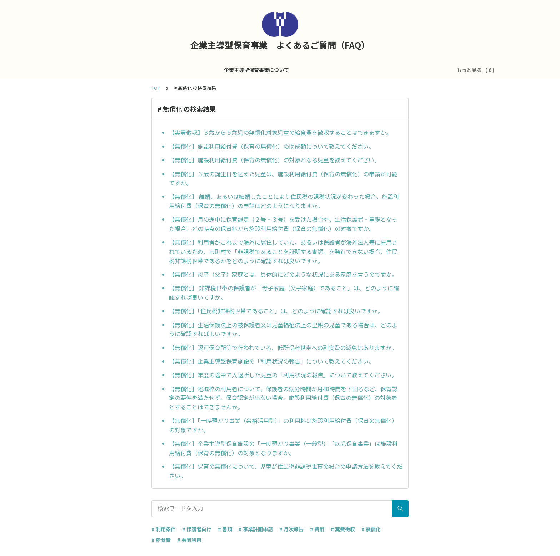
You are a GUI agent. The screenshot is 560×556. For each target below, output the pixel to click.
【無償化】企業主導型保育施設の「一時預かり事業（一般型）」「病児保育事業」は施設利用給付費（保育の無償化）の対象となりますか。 (283, 448)
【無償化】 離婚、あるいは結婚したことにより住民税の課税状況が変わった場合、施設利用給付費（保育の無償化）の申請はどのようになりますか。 (284, 201)
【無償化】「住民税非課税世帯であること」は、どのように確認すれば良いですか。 (276, 310)
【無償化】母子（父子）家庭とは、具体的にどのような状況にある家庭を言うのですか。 (283, 274)
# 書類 (225, 529)
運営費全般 (265, 69)
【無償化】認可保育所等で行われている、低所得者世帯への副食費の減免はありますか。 (283, 347)
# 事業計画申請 (256, 529)
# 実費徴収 (343, 529)
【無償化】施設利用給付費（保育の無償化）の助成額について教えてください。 (271, 146)
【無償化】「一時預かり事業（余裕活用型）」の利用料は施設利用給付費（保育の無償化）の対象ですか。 (283, 425)
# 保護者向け (196, 529)
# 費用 (317, 529)
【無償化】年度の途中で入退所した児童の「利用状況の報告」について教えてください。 (283, 374)
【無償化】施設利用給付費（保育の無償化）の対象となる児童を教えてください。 (274, 160)
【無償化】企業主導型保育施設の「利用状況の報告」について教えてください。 (271, 361)
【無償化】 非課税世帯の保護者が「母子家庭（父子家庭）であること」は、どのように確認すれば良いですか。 (284, 292)
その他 (395, 69)
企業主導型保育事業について (180, 69)
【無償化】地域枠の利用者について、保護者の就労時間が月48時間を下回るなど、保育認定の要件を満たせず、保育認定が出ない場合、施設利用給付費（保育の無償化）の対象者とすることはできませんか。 (283, 397)
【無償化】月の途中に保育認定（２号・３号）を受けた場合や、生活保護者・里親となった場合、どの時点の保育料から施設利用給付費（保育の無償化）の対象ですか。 (283, 224)
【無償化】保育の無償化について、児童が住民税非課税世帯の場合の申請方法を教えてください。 (285, 471)
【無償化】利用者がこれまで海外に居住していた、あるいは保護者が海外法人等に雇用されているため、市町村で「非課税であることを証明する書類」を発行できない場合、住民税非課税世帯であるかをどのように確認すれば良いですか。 (283, 251)
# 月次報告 (291, 529)
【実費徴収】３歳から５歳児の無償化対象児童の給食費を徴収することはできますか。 (280, 132)
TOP (155, 87)
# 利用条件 (163, 529)
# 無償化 (371, 529)
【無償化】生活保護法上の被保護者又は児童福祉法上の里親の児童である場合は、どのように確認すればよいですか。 (283, 329)
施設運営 (232, 69)
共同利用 (368, 69)
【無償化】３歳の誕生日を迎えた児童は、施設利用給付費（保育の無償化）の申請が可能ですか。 (283, 178)
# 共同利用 (189, 539)
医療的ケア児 (333, 69)
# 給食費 (161, 539)
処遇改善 (298, 69)
